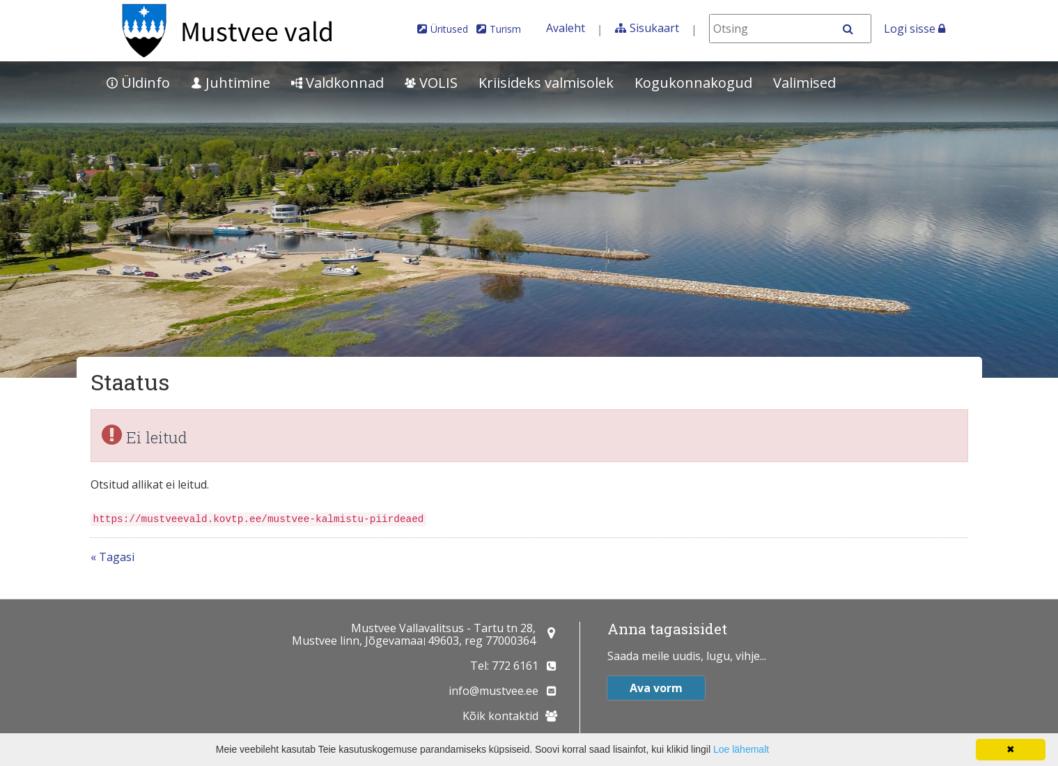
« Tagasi (112, 557)
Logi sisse (914, 28)
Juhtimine (230, 82)
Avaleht (565, 28)
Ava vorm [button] (656, 688)
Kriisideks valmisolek (546, 82)
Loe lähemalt (741, 749)
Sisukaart (654, 28)
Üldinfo (138, 82)
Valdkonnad (337, 82)
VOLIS (431, 82)
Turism (505, 29)
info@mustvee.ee (493, 690)
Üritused (449, 29)
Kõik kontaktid (500, 715)
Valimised (804, 82)
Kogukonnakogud (693, 82)
